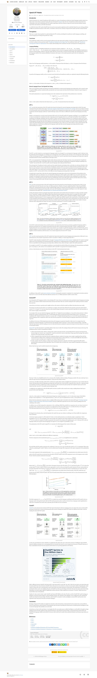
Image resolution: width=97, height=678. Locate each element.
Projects (35, 1)
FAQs (79, 1)
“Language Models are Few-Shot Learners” (63, 240)
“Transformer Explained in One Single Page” (58, 42)
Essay (54, 1)
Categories (71, 1)
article (41, 15)
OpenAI (60, 21)
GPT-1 (30, 107)
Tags (76, 1)
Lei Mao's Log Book (14, 1)
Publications (41, 1)
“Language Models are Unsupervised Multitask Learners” (54, 190)
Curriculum (21, 1)
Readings (47, 1)
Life (51, 1)
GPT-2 (30, 184)
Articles (30, 1)
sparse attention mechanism (49, 293)
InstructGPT (32, 327)
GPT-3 (30, 236)
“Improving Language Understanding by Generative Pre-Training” (61, 108)
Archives (66, 1)
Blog (26, 1)
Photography (60, 1)
